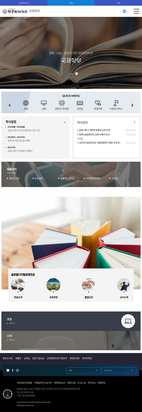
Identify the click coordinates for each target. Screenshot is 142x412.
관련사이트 (108, 370)
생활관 (18, 358)
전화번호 (101, 382)
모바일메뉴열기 (136, 11)
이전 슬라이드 (10, 105)
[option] (26, 105)
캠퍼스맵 (71, 382)
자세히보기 (65, 122)
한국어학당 (87, 358)
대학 (70, 370)
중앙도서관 (7, 358)
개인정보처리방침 (24, 382)
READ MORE (134, 122)
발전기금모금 (38, 358)
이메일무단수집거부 (43, 382)
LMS (118, 2)
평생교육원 (74, 358)
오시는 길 (81, 382)
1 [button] (66, 73)
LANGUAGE (125, 11)
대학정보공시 (59, 382)
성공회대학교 (24, 2)
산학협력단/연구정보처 (57, 358)
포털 (71, 2)
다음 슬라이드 (132, 105)
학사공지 (82, 122)
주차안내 (91, 382)
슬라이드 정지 (76, 73)
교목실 (27, 358)
